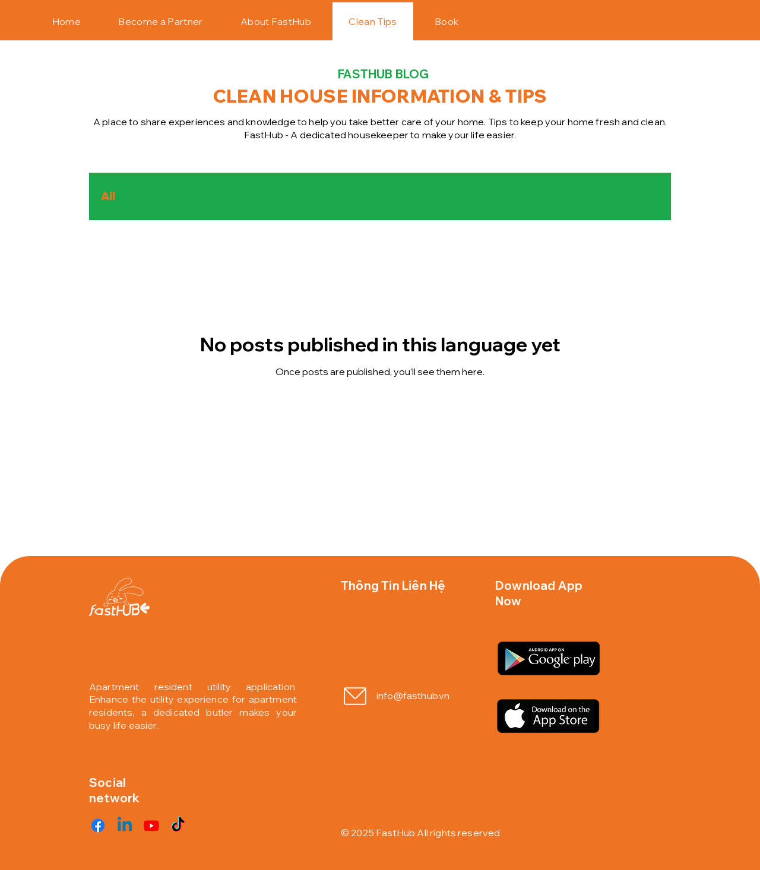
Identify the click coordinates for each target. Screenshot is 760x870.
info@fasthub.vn (412, 695)
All (108, 196)
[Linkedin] (125, 825)
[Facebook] (98, 825)
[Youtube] (151, 825)
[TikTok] (178, 825)
